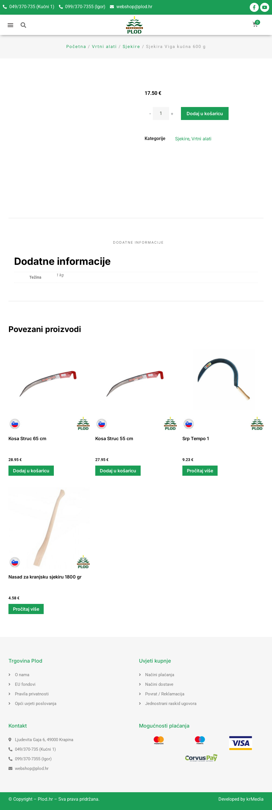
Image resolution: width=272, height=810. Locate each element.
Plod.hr (45, 799)
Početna (76, 46)
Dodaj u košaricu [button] (31, 470)
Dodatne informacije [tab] (138, 242)
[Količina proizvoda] (161, 113)
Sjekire (131, 46)
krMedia (255, 799)
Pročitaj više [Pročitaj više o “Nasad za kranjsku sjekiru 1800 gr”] (26, 609)
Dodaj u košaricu (205, 113)
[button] (10, 25)
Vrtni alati (104, 46)
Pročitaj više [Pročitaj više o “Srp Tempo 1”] (200, 470)
